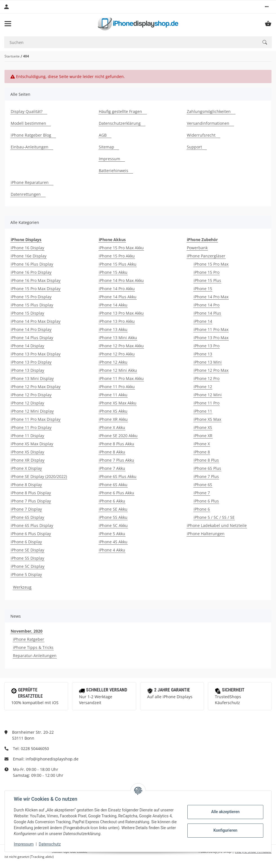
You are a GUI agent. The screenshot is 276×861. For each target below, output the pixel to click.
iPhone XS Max (207, 419)
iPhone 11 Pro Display (31, 427)
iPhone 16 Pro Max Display (35, 280)
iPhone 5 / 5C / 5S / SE (214, 517)
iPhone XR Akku (113, 419)
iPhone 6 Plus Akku (116, 492)
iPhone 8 (202, 452)
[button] (266, 7)
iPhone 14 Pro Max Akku (121, 280)
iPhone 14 (203, 321)
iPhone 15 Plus (207, 280)
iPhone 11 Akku (113, 394)
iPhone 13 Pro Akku (117, 321)
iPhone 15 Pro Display (31, 296)
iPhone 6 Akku (112, 501)
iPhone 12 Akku (113, 362)
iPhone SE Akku (113, 509)
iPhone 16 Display (27, 247)
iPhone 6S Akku (113, 484)
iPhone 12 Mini (208, 394)
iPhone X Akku (112, 427)
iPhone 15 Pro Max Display (35, 288)
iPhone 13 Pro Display (31, 362)
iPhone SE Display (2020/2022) (39, 476)
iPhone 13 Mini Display (32, 378)
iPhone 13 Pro (206, 345)
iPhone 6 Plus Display (31, 533)
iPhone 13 (203, 354)
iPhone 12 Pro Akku (117, 354)
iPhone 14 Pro (206, 305)
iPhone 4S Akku (113, 541)
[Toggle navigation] (8, 23)
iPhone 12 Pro (206, 378)
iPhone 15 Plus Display (32, 305)
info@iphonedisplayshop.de (52, 759)
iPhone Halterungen (206, 533)
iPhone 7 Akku (112, 468)
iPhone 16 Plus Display (32, 264)
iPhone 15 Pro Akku (117, 256)
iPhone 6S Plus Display (32, 525)
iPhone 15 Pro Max (211, 264)
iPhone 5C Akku (113, 525)
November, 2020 (26, 631)
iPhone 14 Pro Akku (117, 288)
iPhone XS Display (27, 452)
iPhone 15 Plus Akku (117, 264)
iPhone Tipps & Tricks (33, 647)
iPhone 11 (203, 411)
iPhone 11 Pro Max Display (35, 419)
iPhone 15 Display (27, 313)
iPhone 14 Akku (113, 305)
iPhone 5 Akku (112, 533)
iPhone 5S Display (27, 558)
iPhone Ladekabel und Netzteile (217, 525)
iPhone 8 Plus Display (31, 492)
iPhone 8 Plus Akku (116, 443)
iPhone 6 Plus (206, 501)
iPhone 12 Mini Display (32, 411)
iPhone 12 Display (27, 403)
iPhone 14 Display (27, 345)
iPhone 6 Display (26, 541)
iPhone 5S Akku (113, 517)
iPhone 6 (202, 509)
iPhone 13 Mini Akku (118, 337)
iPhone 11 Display (27, 435)
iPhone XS (203, 427)
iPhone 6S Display (27, 517)
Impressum (23, 844)
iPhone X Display (26, 468)
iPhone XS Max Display (32, 443)
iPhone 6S (203, 484)
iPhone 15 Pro (206, 272)
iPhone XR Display (27, 460)
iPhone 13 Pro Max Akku (121, 313)
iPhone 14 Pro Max (211, 296)
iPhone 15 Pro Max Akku (121, 247)
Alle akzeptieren (225, 811)
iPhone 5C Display (27, 566)
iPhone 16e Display (28, 256)
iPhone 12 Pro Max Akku (121, 345)
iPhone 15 (203, 288)
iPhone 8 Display (26, 484)
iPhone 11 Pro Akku (117, 386)
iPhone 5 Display (26, 574)
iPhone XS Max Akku (117, 403)
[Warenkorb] (268, 23)
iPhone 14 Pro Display (31, 329)
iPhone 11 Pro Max (211, 329)
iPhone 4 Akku (112, 550)
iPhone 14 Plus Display (32, 337)
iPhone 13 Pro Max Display (35, 354)
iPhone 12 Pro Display (31, 394)
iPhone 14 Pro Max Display (35, 321)
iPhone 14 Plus (207, 313)
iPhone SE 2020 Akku (118, 435)
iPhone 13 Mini (208, 362)
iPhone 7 (202, 492)
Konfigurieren (225, 830)
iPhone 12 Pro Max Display (35, 386)
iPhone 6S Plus (207, 468)
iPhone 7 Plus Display (31, 501)
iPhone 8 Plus (206, 460)
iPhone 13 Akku (113, 329)
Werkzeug (22, 587)
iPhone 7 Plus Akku (116, 460)
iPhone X (202, 443)
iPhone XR (203, 435)
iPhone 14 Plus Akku (117, 296)
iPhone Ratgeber (28, 639)
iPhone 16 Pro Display (31, 272)
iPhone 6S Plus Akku (117, 476)
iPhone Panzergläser (206, 256)
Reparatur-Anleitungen (35, 655)
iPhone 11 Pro (206, 403)
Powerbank (197, 247)
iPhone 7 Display (26, 509)
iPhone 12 (203, 386)
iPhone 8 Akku (112, 452)
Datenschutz (50, 844)
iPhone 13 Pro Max (211, 337)
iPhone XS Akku (113, 411)
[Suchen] (131, 42)
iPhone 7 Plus (206, 476)
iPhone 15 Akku (113, 272)
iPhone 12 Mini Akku (118, 370)
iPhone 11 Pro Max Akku (121, 378)
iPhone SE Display (27, 550)
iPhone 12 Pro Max (211, 370)
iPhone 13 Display (27, 370)
